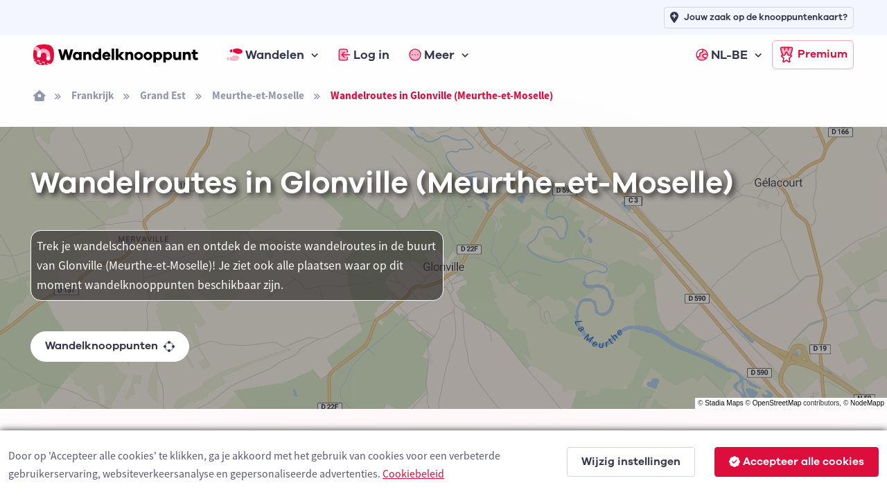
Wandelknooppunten (110, 345)
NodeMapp (867, 403)
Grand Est (163, 95)
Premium (813, 54)
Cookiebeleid (413, 473)
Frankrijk (92, 95)
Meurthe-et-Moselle (258, 95)
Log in (363, 54)
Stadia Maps (724, 403)
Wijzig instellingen (630, 461)
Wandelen (265, 54)
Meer (432, 54)
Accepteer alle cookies (796, 461)
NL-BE (722, 54)
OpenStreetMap (777, 403)
